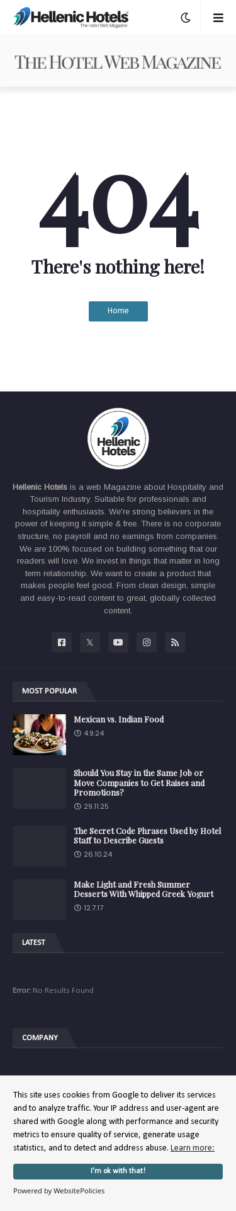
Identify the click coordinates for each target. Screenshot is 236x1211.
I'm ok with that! (118, 1171)
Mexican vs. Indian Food (119, 719)
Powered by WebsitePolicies (58, 1190)
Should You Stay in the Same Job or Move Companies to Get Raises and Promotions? (139, 782)
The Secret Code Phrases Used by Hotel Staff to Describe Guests (147, 835)
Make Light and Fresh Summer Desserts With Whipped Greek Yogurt (143, 889)
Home (118, 311)
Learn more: (193, 1148)
